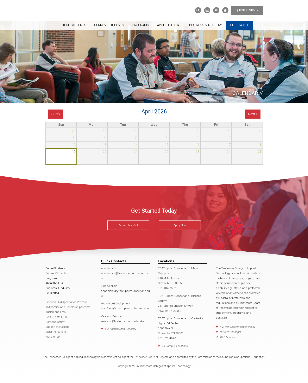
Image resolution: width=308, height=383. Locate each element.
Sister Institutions (56, 331)
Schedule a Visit (128, 225)
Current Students (109, 25)
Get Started (239, 25)
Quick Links (247, 10)
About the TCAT (169, 25)
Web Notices (227, 337)
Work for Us (52, 336)
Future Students (72, 25)
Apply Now (180, 225)
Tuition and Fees (55, 311)
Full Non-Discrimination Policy (237, 326)
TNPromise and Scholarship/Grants (67, 307)
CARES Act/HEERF (57, 316)
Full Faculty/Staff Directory (120, 328)
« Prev (55, 114)
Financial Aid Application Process (66, 302)
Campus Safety (54, 321)
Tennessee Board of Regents (151, 356)
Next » (252, 114)
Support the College (57, 326)
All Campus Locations (175, 346)
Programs (140, 25)
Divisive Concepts (230, 332)
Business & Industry (205, 25)
